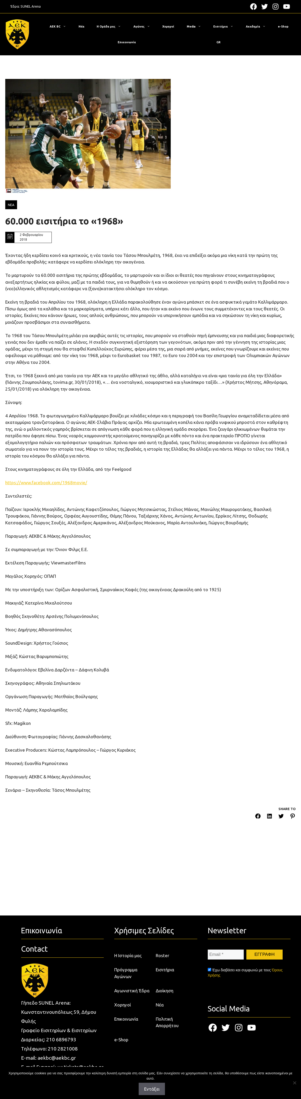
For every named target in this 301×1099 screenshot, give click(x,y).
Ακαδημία (258, 26)
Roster (162, 955)
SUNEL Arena (30, 6)
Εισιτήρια (225, 26)
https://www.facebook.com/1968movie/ (46, 482)
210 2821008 (63, 1049)
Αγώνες (144, 26)
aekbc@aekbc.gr (57, 1058)
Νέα (81, 26)
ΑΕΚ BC (60, 26)
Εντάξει (151, 1088)
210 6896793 (61, 1039)
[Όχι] (294, 1082)
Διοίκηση (164, 990)
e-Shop (283, 26)
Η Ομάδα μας (111, 26)
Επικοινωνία (127, 42)
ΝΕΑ (11, 205)
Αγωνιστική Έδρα (131, 990)
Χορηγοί (168, 26)
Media (196, 26)
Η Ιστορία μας (128, 955)
